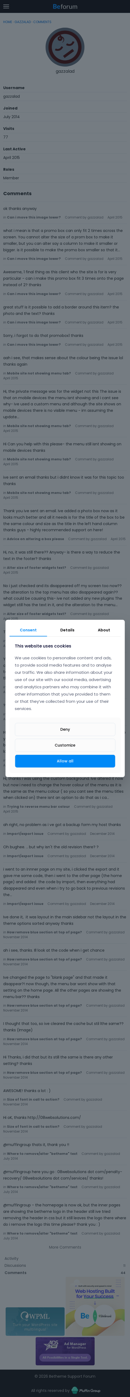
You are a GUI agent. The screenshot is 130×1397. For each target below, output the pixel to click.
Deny (65, 729)
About (104, 630)
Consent (28, 630)
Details (67, 630)
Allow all (65, 761)
